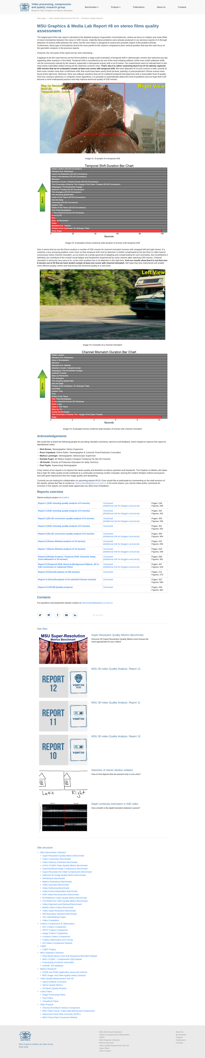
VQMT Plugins (49, 949)
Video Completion (50, 920)
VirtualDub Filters (50, 1001)
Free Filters (47, 998)
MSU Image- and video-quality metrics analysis (64, 975)
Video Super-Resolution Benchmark (59, 911)
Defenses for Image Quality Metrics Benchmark (64, 875)
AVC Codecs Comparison (54, 927)
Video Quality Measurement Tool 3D (64, 18)
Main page (41, 18)
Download (108, 503)
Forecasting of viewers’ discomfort (58, 962)
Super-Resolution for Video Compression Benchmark (67, 872)
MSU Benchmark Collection (53, 852)
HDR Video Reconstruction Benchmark (60, 894)
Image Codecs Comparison (55, 933)
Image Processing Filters (53, 995)
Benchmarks (92, 7)
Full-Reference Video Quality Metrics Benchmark (65, 901)
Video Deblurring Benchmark (55, 888)
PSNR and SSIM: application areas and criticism (64, 972)
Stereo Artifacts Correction (54, 982)
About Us (161, 7)
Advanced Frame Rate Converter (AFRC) (61, 1014)
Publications (138, 7)
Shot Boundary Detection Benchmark (59, 914)
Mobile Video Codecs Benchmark (57, 907)
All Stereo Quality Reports (92, 18)
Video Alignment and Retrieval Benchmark (62, 904)
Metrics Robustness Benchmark (57, 882)
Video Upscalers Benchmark (55, 885)
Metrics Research (48, 969)
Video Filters (46, 991)
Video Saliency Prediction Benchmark (60, 862)
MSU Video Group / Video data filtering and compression (68, 1011)
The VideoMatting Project (54, 917)
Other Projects (46, 1004)
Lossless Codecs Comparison (56, 936)
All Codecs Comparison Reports (57, 943)
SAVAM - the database (52, 965)
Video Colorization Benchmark (56, 859)
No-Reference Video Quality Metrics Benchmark (64, 898)
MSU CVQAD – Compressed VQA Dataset (62, 959)
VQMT (43, 946)
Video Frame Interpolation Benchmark (60, 891)
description (64, 497)
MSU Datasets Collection (52, 953)
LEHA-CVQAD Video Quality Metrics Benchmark (65, 865)
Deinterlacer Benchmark (53, 878)
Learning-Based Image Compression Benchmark (65, 868)
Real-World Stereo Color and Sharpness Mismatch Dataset (69, 956)
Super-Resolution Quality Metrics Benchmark (63, 856)
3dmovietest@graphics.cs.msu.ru (90, 483)
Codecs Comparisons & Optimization (57, 924)
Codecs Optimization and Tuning (57, 940)
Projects (116, 7)
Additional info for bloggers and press (121, 506)
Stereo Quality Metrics (52, 985)
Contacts (182, 7)
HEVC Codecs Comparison (55, 930)
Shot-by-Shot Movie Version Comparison (61, 1008)
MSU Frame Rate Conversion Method (59, 1017)
